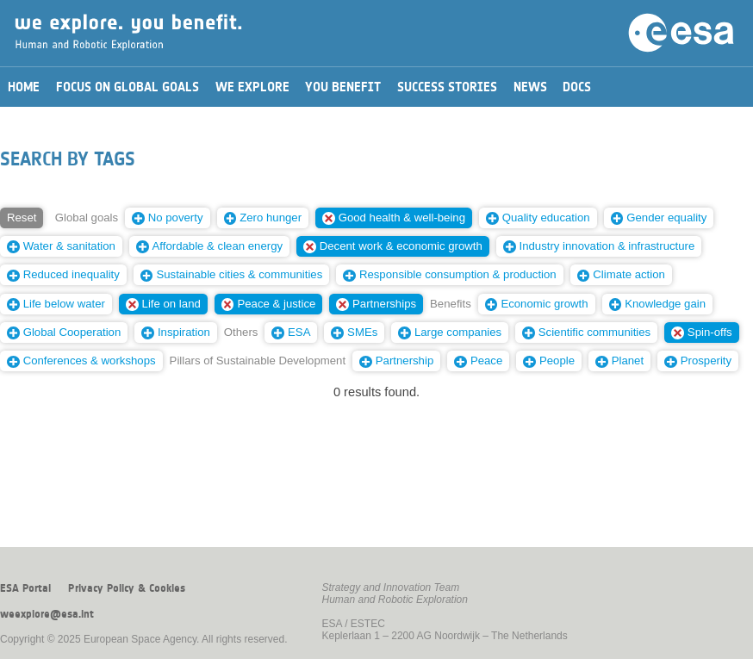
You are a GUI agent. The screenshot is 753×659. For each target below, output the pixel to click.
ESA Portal (25, 588)
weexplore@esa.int (47, 614)
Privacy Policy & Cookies (126, 588)
